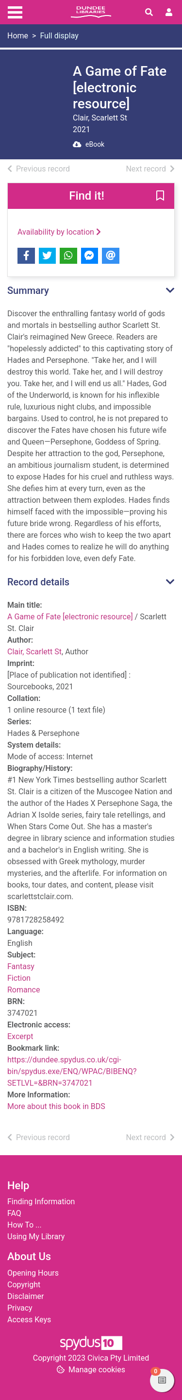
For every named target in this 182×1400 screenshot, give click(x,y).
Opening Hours (33, 1273)
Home (17, 35)
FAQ (14, 1213)
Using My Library (36, 1236)
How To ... (24, 1224)
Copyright (23, 1284)
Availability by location (59, 232)
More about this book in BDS (56, 1106)
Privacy (20, 1308)
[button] (160, 196)
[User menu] (169, 12)
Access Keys (29, 1319)
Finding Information (41, 1201)
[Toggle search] (149, 12)
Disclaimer (25, 1296)
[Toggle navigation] (15, 11)
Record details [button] (38, 582)
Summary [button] (28, 290)
